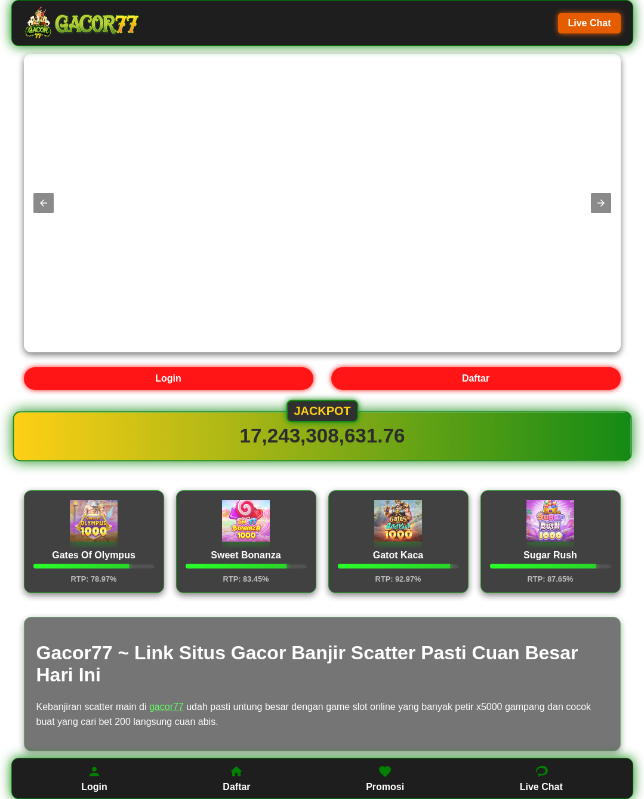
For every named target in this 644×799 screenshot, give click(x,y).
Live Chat (589, 23)
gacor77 (166, 707)
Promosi (385, 778)
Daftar (475, 378)
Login (168, 378)
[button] (43, 203)
